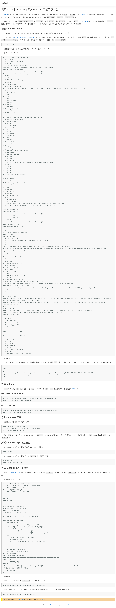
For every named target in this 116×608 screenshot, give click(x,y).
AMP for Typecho (51, 605)
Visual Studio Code (14, 472)
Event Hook (84, 21)
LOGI (4, 3)
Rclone (83, 14)
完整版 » (44, 599)
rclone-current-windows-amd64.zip (23, 37)
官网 (73, 389)
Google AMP (19, 599)
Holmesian (70, 605)
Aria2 (6, 14)
